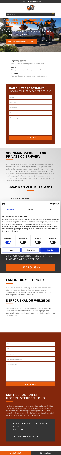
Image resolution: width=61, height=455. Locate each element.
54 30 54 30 (29, 267)
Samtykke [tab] (10, 209)
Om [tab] (50, 209)
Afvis (11, 250)
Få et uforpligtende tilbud (20, 41)
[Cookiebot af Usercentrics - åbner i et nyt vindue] (50, 204)
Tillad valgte (30, 250)
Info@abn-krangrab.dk (25, 436)
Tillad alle (49, 250)
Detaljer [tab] (30, 209)
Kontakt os (46, 453)
